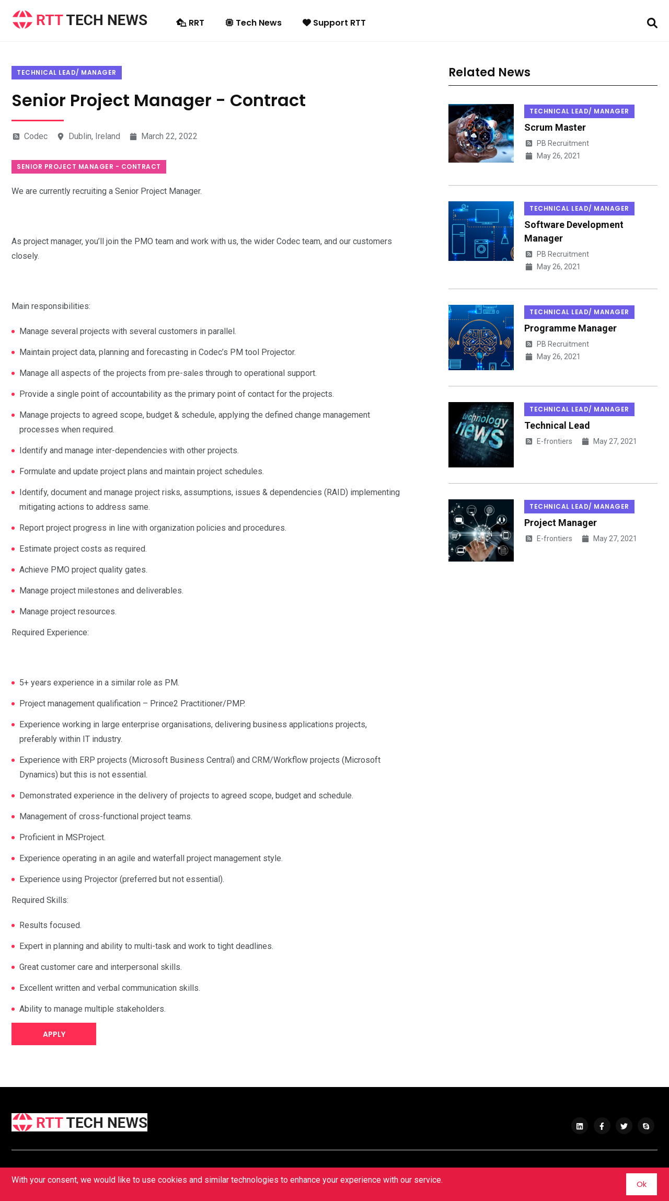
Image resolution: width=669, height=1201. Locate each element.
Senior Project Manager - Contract (89, 166)
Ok (642, 1184)
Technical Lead (557, 425)
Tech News (253, 23)
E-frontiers (548, 441)
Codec (29, 136)
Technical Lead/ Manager (67, 72)
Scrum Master (555, 127)
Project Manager (560, 522)
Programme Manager (570, 328)
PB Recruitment (556, 143)
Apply (54, 1034)
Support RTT (334, 23)
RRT (190, 23)
